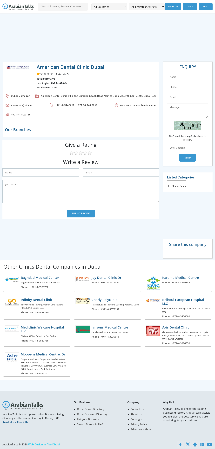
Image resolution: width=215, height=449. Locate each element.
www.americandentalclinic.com (138, 105)
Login (190, 6)
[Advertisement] (100, 39)
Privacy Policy (139, 424)
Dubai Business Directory (92, 414)
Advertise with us (141, 429)
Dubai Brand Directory (90, 409)
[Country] (109, 6)
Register (173, 6)
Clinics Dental (179, 186)
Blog (205, 6)
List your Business (88, 419)
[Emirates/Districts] (146, 6)
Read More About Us (15, 422)
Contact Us (137, 409)
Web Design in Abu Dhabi (44, 444)
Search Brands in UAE (90, 424)
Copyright (136, 419)
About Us (136, 414)
